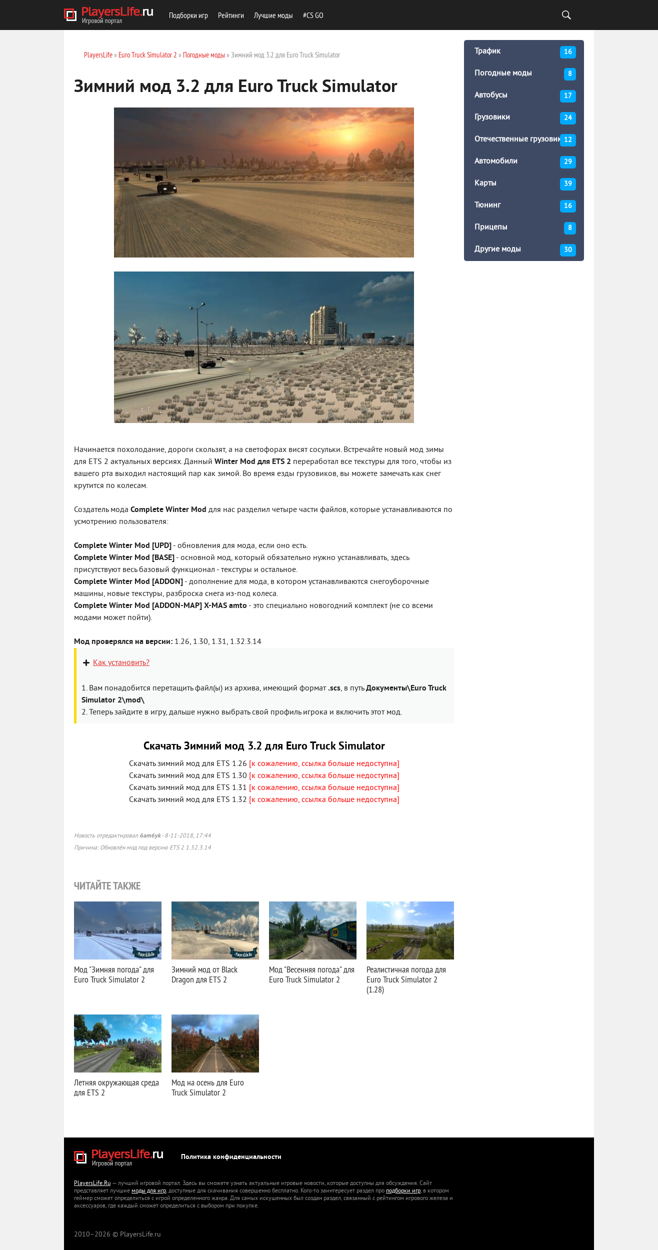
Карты (525, 184)
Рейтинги (231, 15)
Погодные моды (525, 74)
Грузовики (525, 118)
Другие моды (525, 250)
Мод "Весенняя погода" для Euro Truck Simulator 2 (311, 974)
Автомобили (525, 162)
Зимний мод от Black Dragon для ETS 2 (205, 974)
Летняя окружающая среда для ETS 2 (116, 1087)
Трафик (525, 52)
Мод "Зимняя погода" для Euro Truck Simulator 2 (114, 974)
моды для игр (149, 1191)
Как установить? (121, 663)
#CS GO (313, 15)
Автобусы (525, 96)
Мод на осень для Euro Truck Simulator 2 (208, 1087)
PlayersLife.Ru (92, 1184)
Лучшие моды (273, 15)
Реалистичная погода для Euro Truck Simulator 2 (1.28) (406, 979)
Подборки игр (188, 15)
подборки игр (403, 1191)
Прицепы (525, 228)
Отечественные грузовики (525, 140)
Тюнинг (525, 206)
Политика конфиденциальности (231, 1157)
